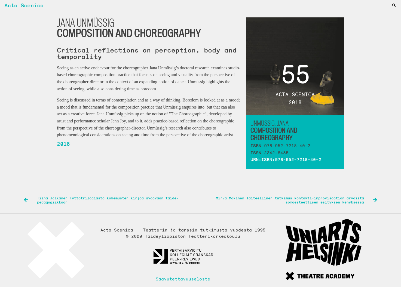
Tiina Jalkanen (101, 200)
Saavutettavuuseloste (183, 279)
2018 (63, 144)
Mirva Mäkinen (296, 200)
